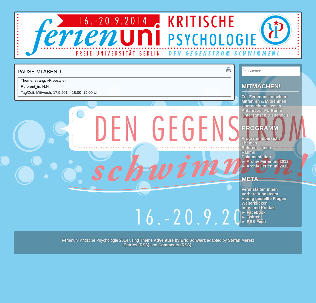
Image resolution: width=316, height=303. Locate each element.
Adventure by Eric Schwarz (180, 240)
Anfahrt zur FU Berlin (262, 110)
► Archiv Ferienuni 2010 (265, 166)
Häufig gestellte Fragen (264, 198)
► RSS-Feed (254, 221)
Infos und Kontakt (259, 207)
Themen (249, 143)
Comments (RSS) (174, 245)
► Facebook (254, 212)
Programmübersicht (261, 138)
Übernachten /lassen (261, 106)
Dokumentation (256, 157)
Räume (248, 152)
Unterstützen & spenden (265, 115)
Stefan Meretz (241, 240)
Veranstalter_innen (260, 189)
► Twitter (251, 217)
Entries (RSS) (136, 245)
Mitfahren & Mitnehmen (264, 101)
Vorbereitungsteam (260, 194)
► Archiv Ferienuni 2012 (265, 161)
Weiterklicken (255, 203)
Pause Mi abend (39, 72)
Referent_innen (256, 147)
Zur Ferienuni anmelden (264, 96)
